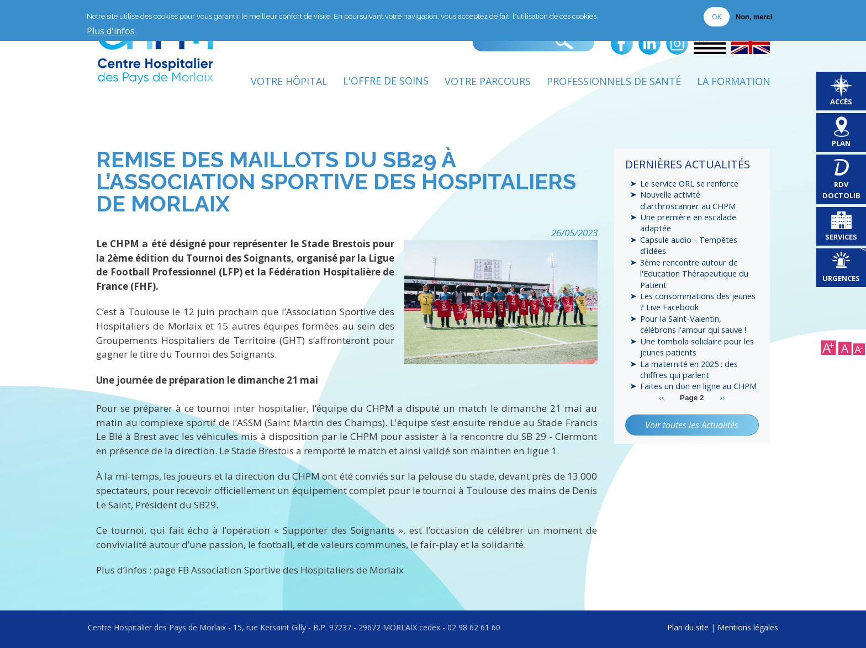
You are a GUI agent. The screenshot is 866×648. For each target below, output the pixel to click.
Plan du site (688, 627)
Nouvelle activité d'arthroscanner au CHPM (688, 200)
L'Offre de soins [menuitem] (386, 81)
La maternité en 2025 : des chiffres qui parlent (689, 369)
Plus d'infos (111, 31)
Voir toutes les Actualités (691, 425)
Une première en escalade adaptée (688, 222)
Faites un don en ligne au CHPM (698, 386)
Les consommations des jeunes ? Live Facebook (698, 302)
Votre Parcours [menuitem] (488, 81)
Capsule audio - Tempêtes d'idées (688, 245)
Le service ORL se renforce (689, 183)
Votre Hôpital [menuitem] (288, 81)
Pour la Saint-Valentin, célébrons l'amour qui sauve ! (693, 325)
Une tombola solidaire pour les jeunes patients (697, 347)
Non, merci (754, 17)
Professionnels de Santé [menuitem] (614, 81)
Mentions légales (747, 627)
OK (716, 17)
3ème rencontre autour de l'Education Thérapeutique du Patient (694, 273)
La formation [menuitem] (733, 81)
